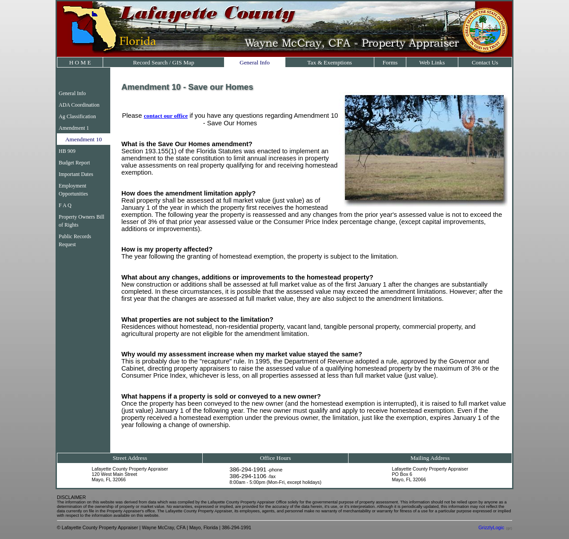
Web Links (432, 62)
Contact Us (485, 62)
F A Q (65, 205)
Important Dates (76, 174)
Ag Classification (77, 116)
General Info (255, 62)
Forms (389, 62)
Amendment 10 (83, 139)
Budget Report (74, 163)
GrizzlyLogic (491, 527)
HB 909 (67, 151)
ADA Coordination (79, 105)
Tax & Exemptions (329, 62)
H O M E (80, 62)
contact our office (166, 115)
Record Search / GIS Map (163, 62)
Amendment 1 (74, 128)
